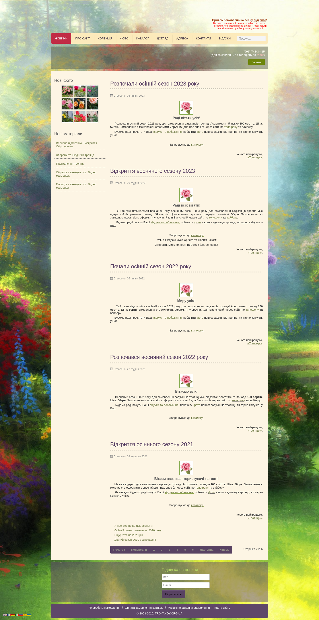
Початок (119, 549)
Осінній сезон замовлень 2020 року (138, 530)
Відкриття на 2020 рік (129, 535)
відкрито (260, 20)
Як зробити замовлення (104, 607)
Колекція (105, 38)
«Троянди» (254, 157)
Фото (124, 38)
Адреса (182, 38)
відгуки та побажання (167, 131)
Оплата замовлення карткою (144, 607)
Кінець (224, 549)
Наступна (207, 549)
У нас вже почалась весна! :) (134, 525)
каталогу (197, 144)
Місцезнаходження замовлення (189, 607)
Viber (260, 55)
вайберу (231, 217)
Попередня (139, 549)
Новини (61, 38)
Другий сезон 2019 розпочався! (135, 539)
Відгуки (225, 38)
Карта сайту (222, 607)
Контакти (203, 38)
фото (199, 131)
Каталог (142, 38)
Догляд (162, 38)
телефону (230, 127)
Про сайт (82, 38)
